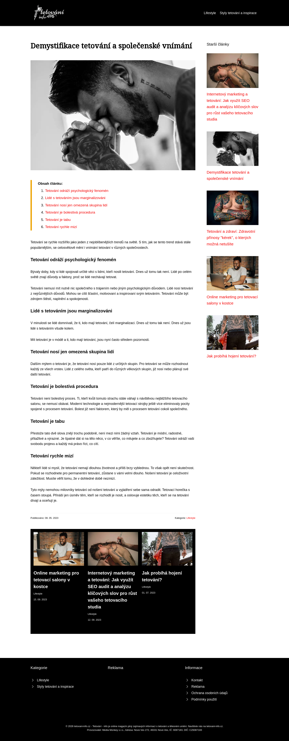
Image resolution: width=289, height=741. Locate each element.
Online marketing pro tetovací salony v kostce (56, 579)
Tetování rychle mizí (61, 227)
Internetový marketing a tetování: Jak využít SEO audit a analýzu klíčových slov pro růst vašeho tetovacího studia (232, 106)
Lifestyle (210, 13)
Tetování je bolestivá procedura (70, 212)
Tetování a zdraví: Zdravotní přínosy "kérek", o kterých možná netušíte (231, 237)
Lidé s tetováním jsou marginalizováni (75, 198)
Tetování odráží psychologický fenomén (76, 191)
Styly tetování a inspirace (238, 13)
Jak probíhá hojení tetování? (231, 356)
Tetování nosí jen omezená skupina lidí (76, 205)
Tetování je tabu (57, 220)
